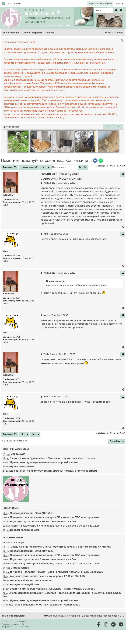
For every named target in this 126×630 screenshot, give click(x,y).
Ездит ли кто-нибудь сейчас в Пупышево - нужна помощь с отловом (52, 458)
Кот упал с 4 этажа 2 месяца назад (31, 580)
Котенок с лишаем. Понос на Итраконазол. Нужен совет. (45, 604)
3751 (17, 255)
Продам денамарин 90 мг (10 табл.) (32, 513)
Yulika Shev (9, 195)
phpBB (21, 622)
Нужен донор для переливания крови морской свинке (44, 462)
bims (5, 251)
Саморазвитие (20, 567)
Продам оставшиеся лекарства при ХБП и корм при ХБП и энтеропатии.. (55, 517)
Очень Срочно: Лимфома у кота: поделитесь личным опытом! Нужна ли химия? (60, 546)
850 (17, 199)
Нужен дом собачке (22, 466)
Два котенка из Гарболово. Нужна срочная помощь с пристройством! (53, 470)
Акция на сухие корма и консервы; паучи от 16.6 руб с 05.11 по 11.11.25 (55, 525)
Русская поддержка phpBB (13, 624)
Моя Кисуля (17, 454)
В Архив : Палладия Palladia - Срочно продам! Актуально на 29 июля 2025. (56, 571)
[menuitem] (14, 3)
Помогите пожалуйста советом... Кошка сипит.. (46, 160)
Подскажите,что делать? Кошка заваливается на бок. (43, 521)
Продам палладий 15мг (24, 529)
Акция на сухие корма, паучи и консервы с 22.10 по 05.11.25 (47, 576)
